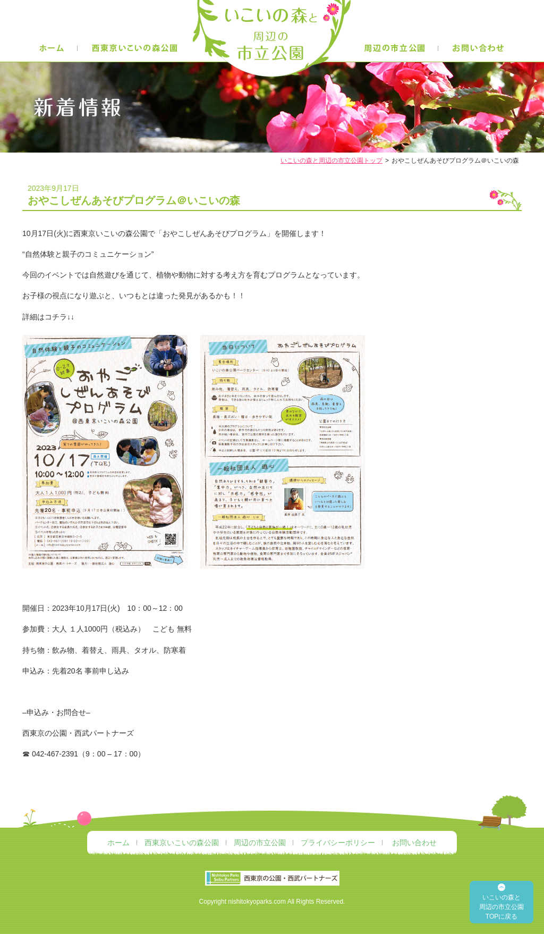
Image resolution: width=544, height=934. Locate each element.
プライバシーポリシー (338, 842)
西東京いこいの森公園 (181, 842)
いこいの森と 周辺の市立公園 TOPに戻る (501, 907)
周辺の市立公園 (260, 842)
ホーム (118, 842)
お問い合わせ (414, 842)
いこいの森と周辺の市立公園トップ (331, 160)
